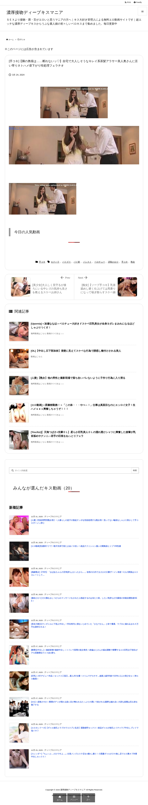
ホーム (11, 40)
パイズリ (66, 262)
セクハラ (55, 262)
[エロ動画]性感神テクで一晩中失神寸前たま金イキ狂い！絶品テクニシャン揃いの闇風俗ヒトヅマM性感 (76, 546)
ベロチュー (99, 262)
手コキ (22, 40)
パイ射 (77, 262)
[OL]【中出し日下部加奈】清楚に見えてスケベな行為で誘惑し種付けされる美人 (76, 350)
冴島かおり (113, 262)
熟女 (133, 262)
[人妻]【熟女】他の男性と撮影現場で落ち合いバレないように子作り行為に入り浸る (78, 377)
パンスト (87, 262)
